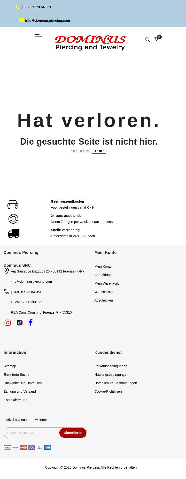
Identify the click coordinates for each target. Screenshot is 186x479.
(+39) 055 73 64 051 (33, 7)
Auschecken (103, 300)
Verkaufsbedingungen (110, 366)
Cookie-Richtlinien (108, 391)
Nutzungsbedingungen (111, 374)
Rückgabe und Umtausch (23, 383)
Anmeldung (103, 275)
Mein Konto (103, 266)
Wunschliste (103, 292)
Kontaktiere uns (15, 400)
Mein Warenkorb (106, 283)
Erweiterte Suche (17, 374)
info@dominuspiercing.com (44, 20)
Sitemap (10, 366)
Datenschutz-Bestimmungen (115, 383)
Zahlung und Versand (20, 391)
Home (99, 151)
